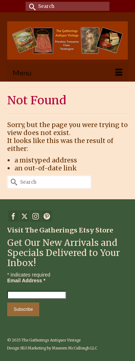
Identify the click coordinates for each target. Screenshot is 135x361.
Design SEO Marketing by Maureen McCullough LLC (52, 348)
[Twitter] (24, 216)
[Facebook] (13, 216)
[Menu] (67, 73)
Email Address (26, 280)
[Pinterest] (47, 216)
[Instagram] (36, 216)
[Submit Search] (31, 6)
